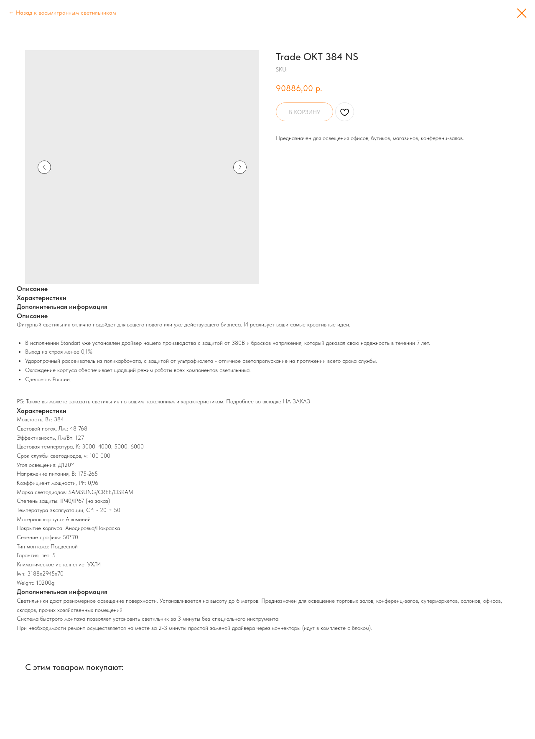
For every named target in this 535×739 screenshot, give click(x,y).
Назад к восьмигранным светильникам (66, 12)
